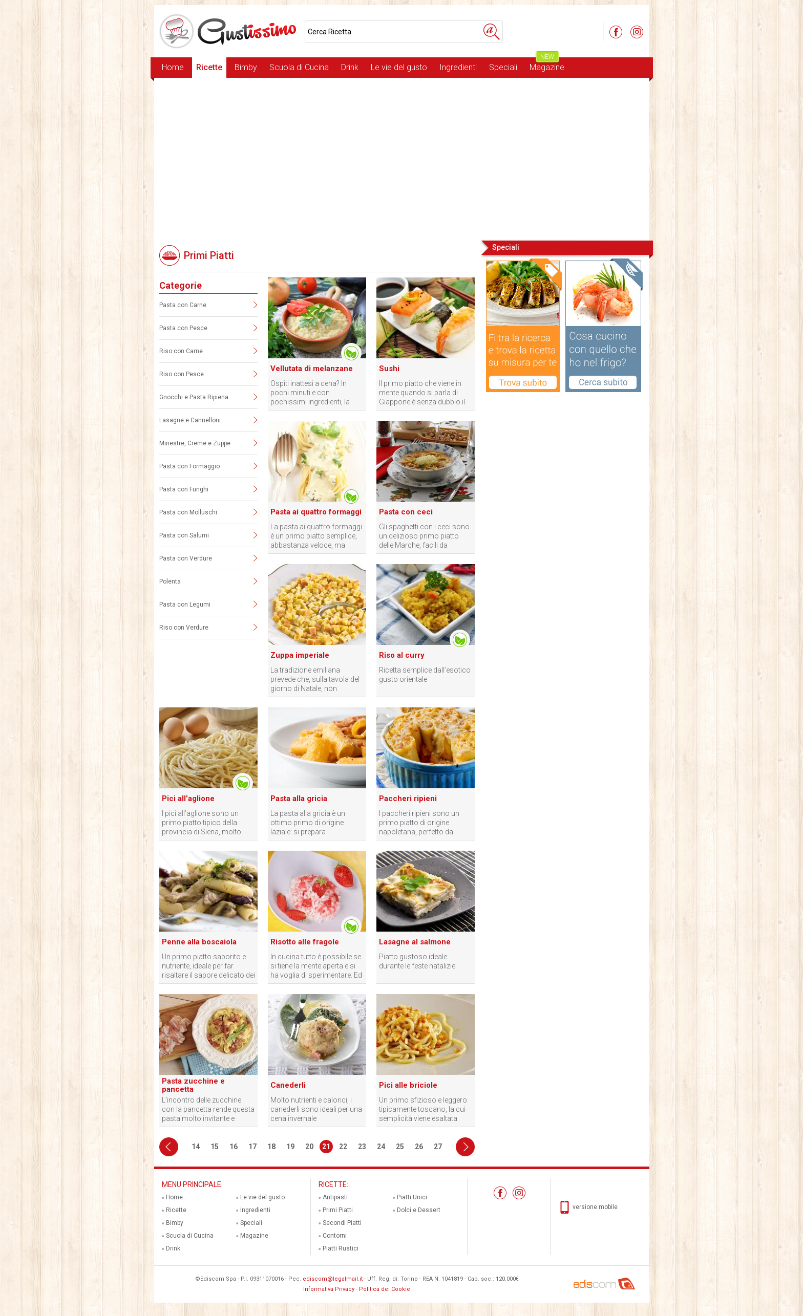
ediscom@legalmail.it (333, 1279)
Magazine (547, 64)
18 (271, 1146)
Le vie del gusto (399, 67)
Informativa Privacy (328, 1289)
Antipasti (335, 1197)
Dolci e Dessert (418, 1210)
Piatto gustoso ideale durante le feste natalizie (417, 961)
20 (309, 1146)
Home (173, 67)
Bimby (246, 67)
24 (381, 1146)
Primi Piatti (338, 1210)
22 (343, 1146)
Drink (349, 67)
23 (362, 1146)
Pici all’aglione (188, 798)
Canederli (288, 1085)
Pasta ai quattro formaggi (316, 511)
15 (214, 1146)
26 (419, 1146)
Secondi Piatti (342, 1222)
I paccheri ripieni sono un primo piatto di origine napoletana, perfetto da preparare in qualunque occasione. (419, 822)
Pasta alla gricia (298, 798)
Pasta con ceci (406, 511)
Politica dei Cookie (384, 1289)
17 (252, 1146)
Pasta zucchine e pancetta (193, 1085)
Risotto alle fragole (304, 941)
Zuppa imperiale (299, 655)
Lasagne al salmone (415, 941)
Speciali (503, 67)
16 (233, 1146)
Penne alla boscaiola (199, 941)
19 (290, 1146)
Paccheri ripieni (408, 798)
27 (438, 1146)
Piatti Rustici (340, 1248)
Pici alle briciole (408, 1085)
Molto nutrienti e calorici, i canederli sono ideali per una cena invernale (316, 1109)
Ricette (209, 67)
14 (196, 1146)
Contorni (335, 1235)
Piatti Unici (412, 1197)
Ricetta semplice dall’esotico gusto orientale (425, 674)
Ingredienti (458, 67)
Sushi (389, 368)
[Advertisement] (401, 158)
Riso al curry (402, 655)
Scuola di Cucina (299, 67)
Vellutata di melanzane (311, 368)
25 (400, 1146)
